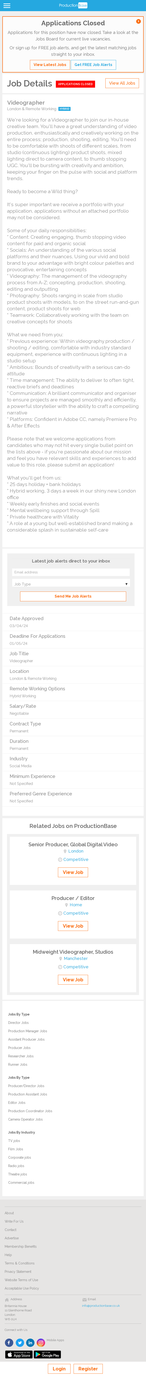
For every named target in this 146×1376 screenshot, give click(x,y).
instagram (41, 1343)
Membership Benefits (21, 1246)
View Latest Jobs (50, 65)
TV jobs (14, 1141)
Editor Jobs (16, 1103)
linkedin (30, 1343)
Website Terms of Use (21, 1280)
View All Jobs (122, 83)
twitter (20, 1343)
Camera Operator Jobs (25, 1119)
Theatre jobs (17, 1174)
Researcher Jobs (21, 1056)
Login (59, 1369)
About (9, 1213)
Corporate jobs (19, 1157)
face (9, 1343)
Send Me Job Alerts (73, 596)
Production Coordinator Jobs (30, 1111)
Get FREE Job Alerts (93, 65)
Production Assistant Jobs (27, 1094)
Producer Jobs (19, 1048)
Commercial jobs (21, 1182)
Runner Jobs (17, 1064)
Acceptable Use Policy (22, 1288)
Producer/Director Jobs (26, 1086)
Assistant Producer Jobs (26, 1039)
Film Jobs (15, 1149)
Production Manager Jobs (27, 1031)
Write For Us (14, 1221)
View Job (73, 872)
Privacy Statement (18, 1271)
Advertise (12, 1238)
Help (8, 1255)
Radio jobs (16, 1166)
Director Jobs (18, 1023)
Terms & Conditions (20, 1263)
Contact (10, 1230)
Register (88, 1369)
